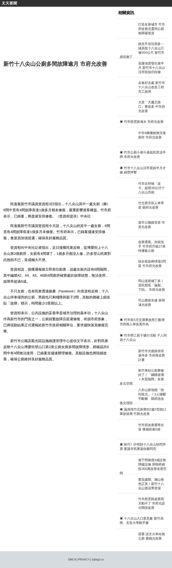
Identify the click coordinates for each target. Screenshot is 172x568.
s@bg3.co (98, 559)
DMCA (72, 559)
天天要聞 (9, 3)
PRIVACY (84, 559)
